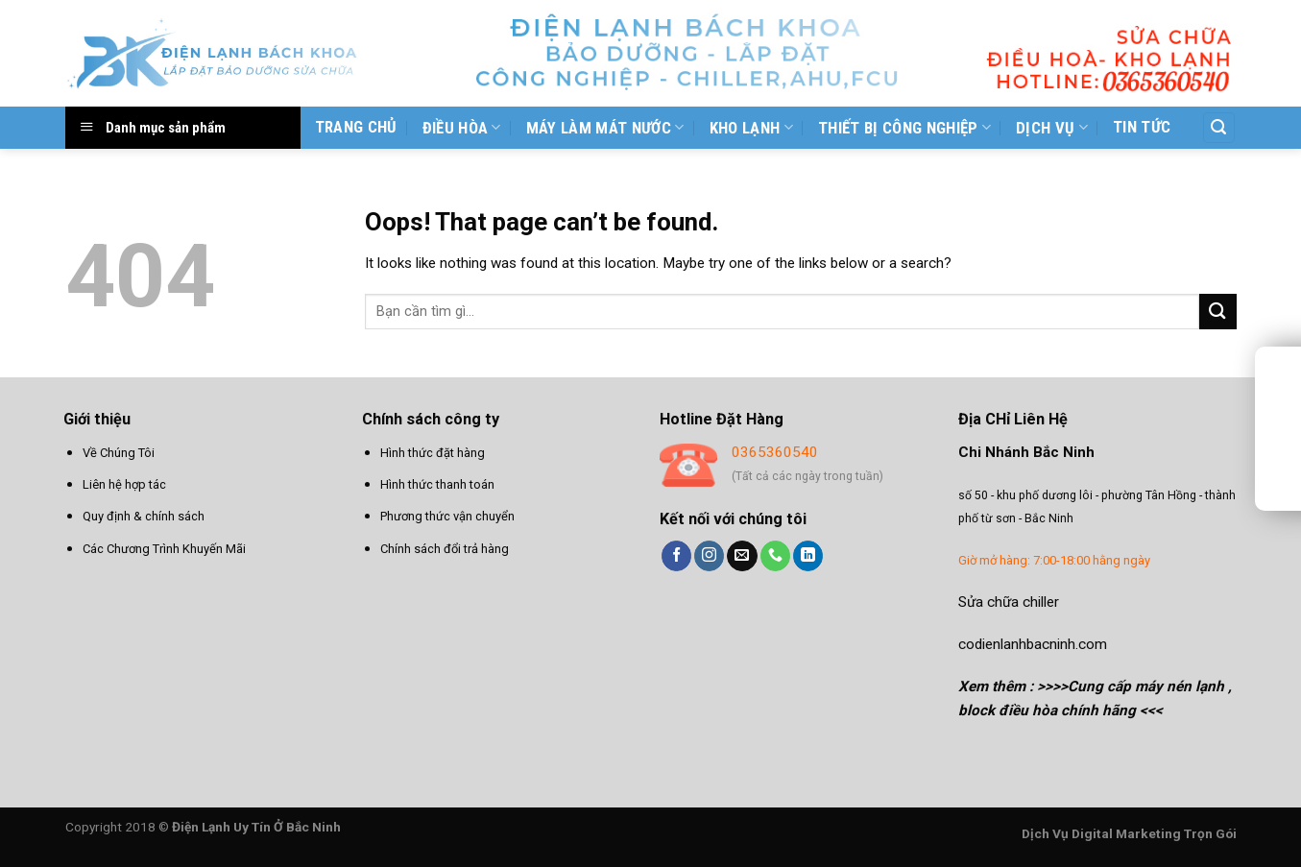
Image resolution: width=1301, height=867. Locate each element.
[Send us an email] (742, 556)
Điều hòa (461, 127)
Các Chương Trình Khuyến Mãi (164, 549)
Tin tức (1141, 126)
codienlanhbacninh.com (1032, 644)
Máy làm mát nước (605, 127)
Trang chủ (356, 126)
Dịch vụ (1052, 127)
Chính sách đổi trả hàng (444, 549)
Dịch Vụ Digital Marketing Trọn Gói (1129, 833)
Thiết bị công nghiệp (904, 127)
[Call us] (775, 556)
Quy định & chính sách (144, 516)
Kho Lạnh (751, 127)
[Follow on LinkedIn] (808, 556)
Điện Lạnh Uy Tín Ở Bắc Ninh (256, 826)
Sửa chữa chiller (1008, 602)
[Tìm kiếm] (1219, 127)
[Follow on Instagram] (709, 556)
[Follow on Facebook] (676, 556)
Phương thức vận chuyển (447, 516)
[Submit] (1217, 311)
